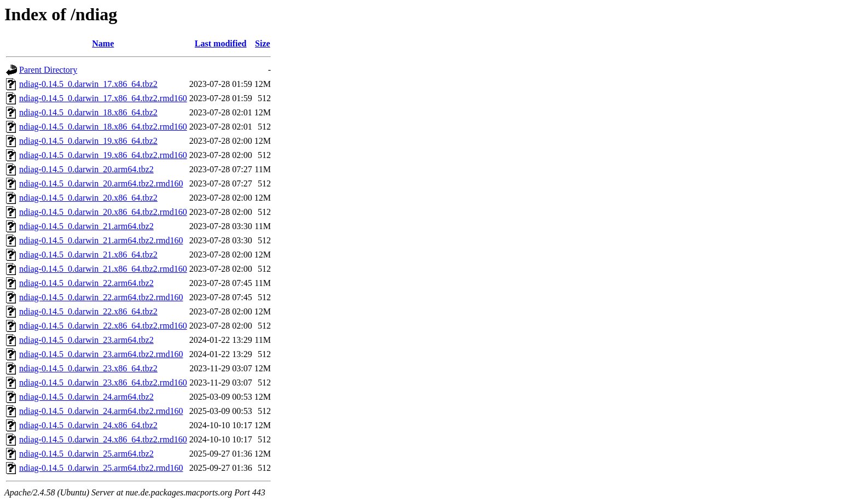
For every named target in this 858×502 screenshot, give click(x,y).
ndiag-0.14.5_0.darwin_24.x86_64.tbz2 (88, 425)
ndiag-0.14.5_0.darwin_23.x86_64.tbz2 (88, 368)
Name (103, 43)
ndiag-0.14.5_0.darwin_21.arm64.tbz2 (86, 226)
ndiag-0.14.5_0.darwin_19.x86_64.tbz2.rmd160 (103, 155)
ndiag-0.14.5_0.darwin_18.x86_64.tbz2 (88, 112)
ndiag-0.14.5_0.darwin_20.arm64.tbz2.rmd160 (101, 183)
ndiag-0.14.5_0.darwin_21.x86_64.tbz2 (88, 254)
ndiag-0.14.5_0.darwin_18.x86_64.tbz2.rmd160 (103, 126)
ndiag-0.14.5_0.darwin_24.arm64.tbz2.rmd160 (101, 411)
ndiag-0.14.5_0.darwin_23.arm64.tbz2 (86, 340)
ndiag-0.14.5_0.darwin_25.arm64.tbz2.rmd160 (101, 467)
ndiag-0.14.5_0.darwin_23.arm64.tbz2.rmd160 (101, 354)
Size (262, 43)
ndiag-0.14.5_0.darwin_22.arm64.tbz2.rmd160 (101, 297)
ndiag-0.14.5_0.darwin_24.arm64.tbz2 (86, 396)
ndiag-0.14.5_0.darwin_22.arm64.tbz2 (86, 283)
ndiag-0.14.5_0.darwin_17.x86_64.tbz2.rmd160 (103, 98)
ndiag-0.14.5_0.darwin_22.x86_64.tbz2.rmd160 (103, 325)
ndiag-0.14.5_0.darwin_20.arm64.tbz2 (86, 169)
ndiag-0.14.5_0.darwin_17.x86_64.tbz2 (88, 84)
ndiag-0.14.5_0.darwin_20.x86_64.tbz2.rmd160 (103, 212)
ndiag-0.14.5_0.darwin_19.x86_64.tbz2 (88, 140)
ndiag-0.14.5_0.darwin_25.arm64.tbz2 (86, 453)
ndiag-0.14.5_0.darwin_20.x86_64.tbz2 (88, 197)
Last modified (221, 43)
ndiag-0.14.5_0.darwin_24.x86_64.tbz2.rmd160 (103, 439)
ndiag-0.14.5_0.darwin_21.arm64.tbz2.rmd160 (101, 240)
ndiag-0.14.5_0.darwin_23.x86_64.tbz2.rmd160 (103, 382)
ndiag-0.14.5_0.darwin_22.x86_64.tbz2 (88, 311)
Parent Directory (48, 69)
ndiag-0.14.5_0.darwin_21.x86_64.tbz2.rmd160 (103, 268)
